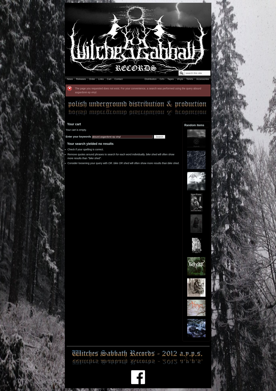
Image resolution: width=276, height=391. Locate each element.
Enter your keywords (79, 136)
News (70, 79)
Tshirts (189, 79)
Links (101, 79)
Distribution (151, 79)
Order (92, 79)
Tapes (170, 79)
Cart (109, 79)
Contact (118, 79)
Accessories (202, 79)
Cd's (162, 79)
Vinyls (180, 79)
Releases (81, 79)
